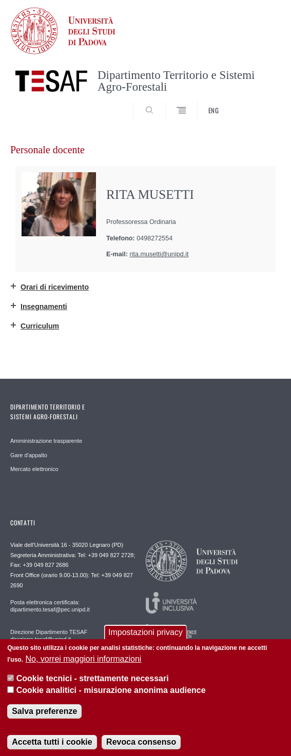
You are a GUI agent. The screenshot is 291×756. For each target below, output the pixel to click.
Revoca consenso (141, 748)
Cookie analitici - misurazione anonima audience (111, 696)
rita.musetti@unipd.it (159, 254)
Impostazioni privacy (145, 639)
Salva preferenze (44, 717)
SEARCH (258, 102)
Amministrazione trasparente (46, 441)
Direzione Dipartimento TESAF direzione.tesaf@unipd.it (48, 635)
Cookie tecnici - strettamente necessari (92, 685)
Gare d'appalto (28, 455)
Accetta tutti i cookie (52, 748)
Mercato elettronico (34, 469)
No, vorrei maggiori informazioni (83, 665)
